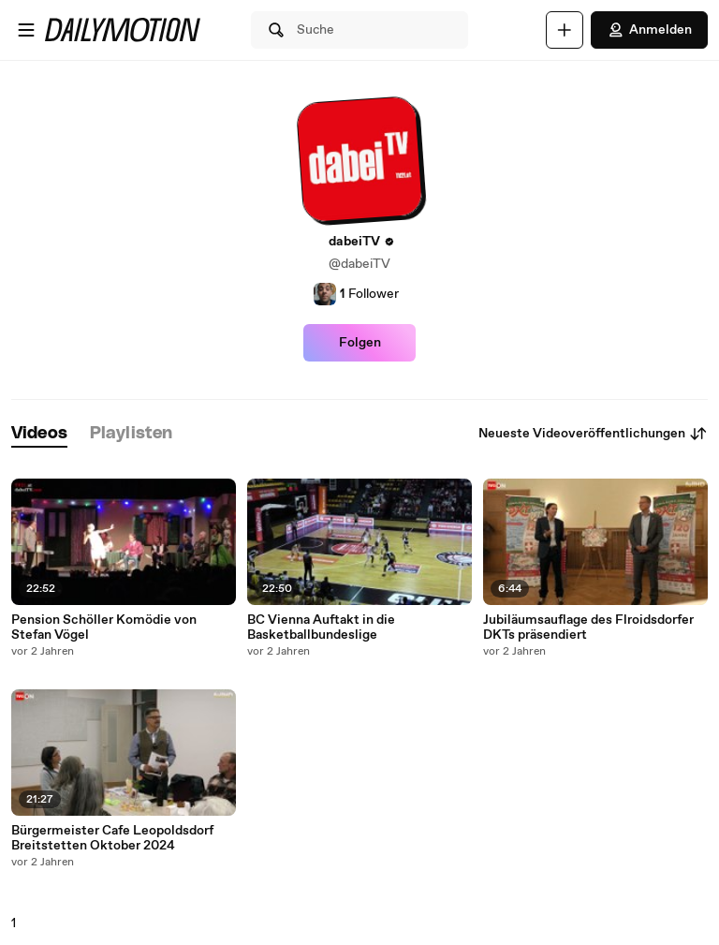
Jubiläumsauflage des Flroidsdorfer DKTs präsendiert (588, 627)
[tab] (39, 434)
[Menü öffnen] (26, 30)
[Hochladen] (564, 30)
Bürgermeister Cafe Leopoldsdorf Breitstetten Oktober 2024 (112, 838)
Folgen (360, 342)
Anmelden (649, 30)
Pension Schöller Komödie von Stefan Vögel (104, 627)
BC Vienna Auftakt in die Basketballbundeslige (321, 627)
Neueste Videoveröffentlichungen (593, 433)
